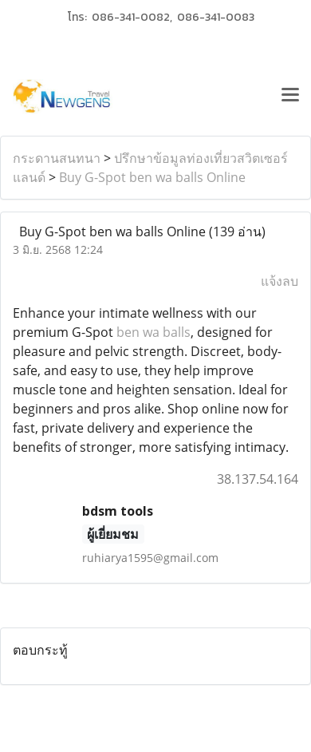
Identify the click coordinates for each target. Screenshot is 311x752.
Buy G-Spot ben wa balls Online (152, 177)
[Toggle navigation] (290, 96)
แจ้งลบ (279, 281)
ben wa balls (153, 332)
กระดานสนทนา (56, 158)
